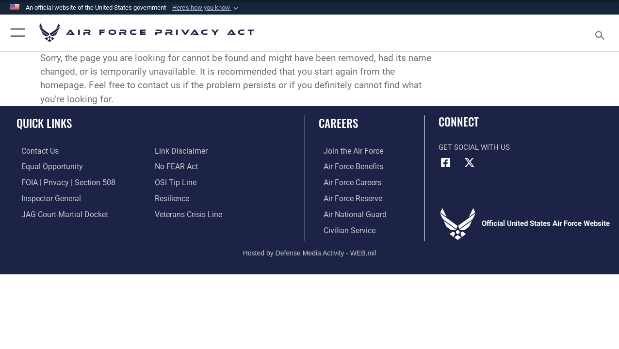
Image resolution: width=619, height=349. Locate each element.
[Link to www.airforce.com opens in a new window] (347, 150)
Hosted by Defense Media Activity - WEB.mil (309, 250)
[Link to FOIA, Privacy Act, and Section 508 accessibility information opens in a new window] (60, 181)
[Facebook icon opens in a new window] (446, 162)
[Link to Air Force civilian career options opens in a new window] (343, 227)
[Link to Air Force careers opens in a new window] (347, 181)
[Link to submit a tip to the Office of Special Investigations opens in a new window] (174, 181)
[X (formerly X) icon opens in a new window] (469, 162)
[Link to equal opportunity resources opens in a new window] (45, 165)
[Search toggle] (601, 32)
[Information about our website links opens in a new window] (180, 150)
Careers (338, 123)
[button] (206, 8)
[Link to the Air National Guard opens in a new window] (348, 212)
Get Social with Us (474, 147)
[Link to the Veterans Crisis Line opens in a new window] (187, 212)
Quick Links (44, 123)
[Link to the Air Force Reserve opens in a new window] (347, 196)
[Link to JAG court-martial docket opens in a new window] (58, 212)
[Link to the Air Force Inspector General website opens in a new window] (45, 196)
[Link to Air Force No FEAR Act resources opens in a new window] (176, 165)
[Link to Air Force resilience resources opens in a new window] (171, 196)
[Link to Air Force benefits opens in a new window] (347, 165)
